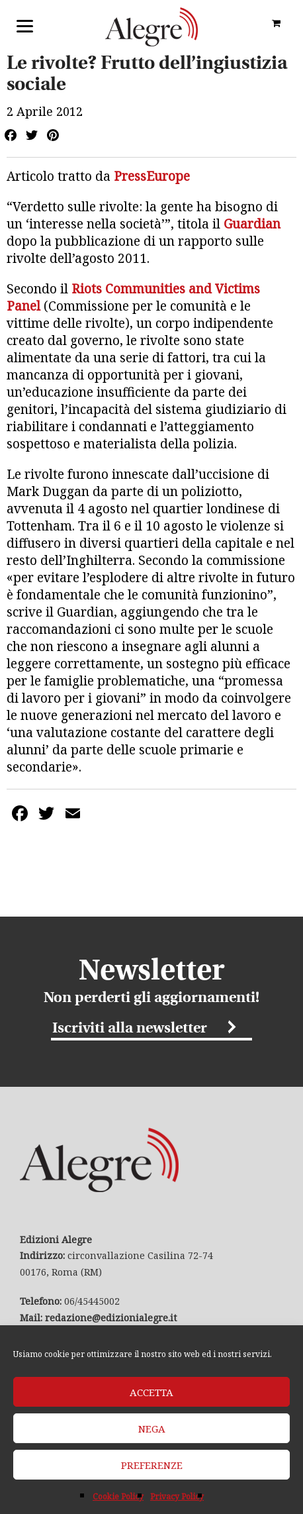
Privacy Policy (177, 1496)
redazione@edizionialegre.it (111, 1317)
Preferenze (152, 1465)
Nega (151, 1428)
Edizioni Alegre (151, 26)
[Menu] (25, 25)
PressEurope (152, 176)
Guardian (252, 223)
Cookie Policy (118, 1496)
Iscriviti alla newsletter (129, 1028)
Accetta (151, 1392)
